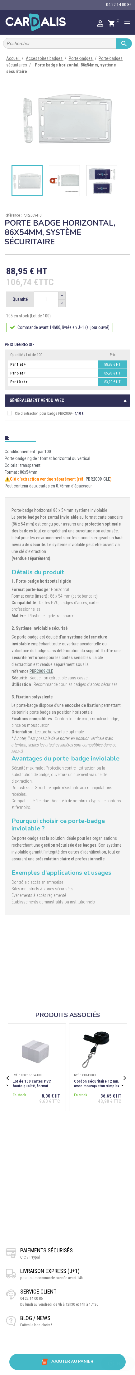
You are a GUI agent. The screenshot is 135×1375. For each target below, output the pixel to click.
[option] (67, 117)
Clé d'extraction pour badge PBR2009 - (45, 413)
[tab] (67, 436)
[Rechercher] (67, 43)
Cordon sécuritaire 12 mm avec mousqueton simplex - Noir (98, 1086)
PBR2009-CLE (98, 479)
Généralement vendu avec (37, 400)
